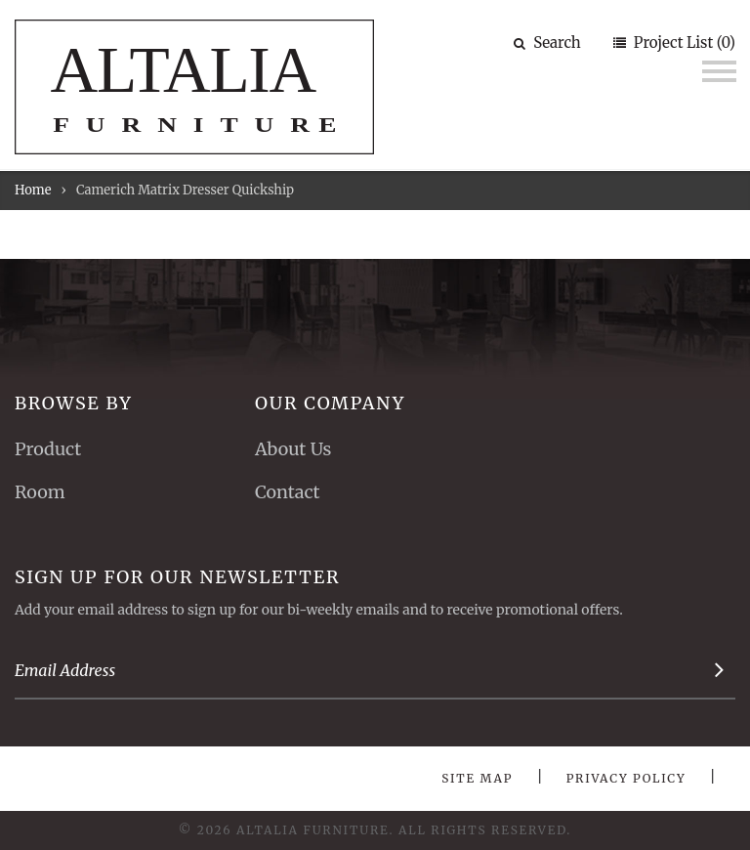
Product (48, 449)
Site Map (477, 778)
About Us (293, 449)
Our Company (330, 403)
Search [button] (547, 42)
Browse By (74, 403)
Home (33, 190)
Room (40, 492)
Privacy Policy (626, 778)
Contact (287, 492)
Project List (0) (682, 42)
